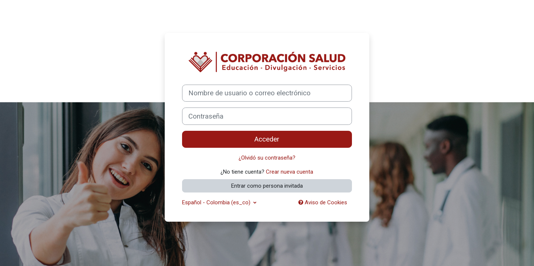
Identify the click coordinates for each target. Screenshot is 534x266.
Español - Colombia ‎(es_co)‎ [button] (217, 202)
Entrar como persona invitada (267, 186)
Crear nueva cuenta (289, 171)
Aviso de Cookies (322, 202)
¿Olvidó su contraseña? (267, 157)
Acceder (266, 139)
